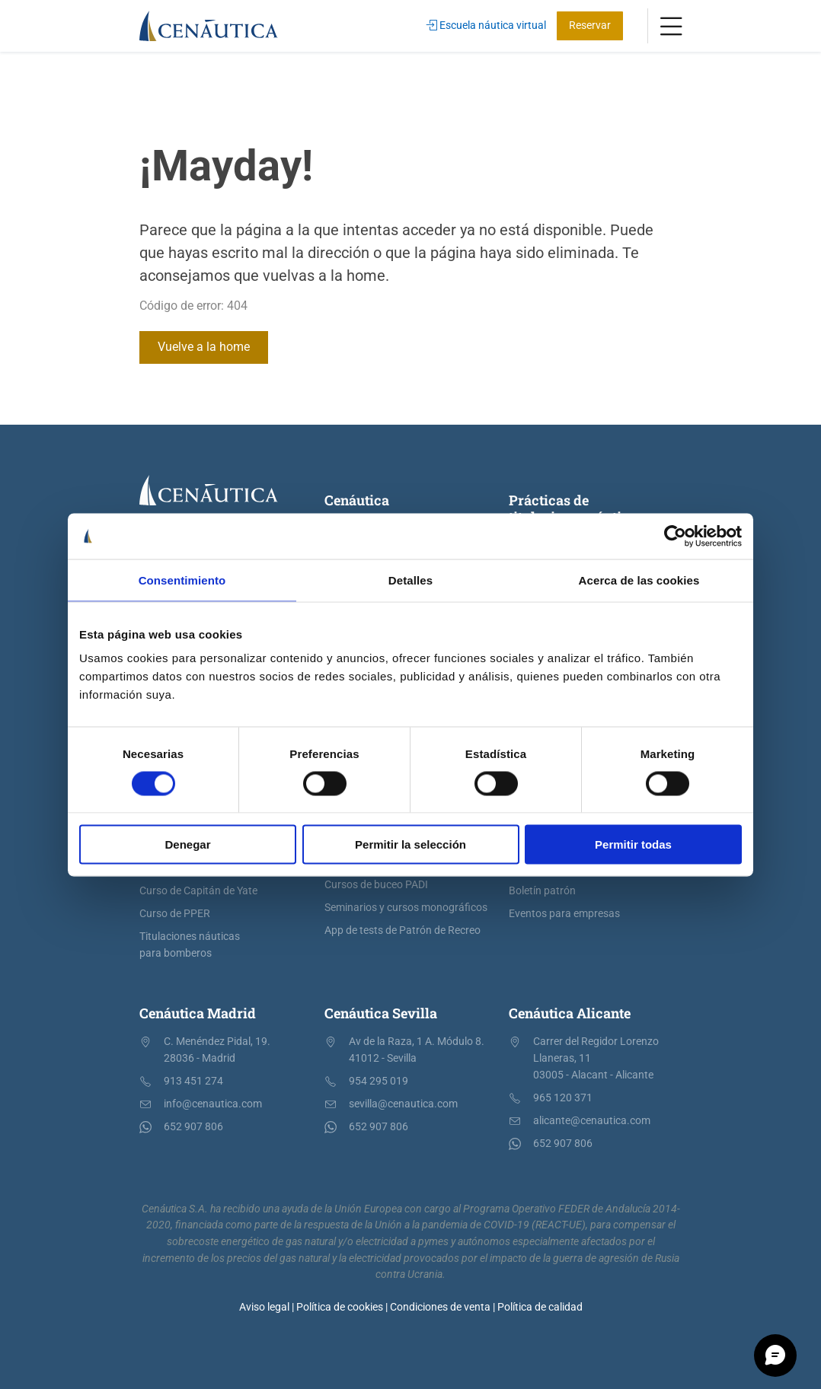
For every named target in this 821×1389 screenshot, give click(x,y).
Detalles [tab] (410, 579)
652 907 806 (193, 1126)
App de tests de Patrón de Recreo (402, 930)
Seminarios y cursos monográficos (405, 907)
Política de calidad (540, 1307)
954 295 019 (378, 1081)
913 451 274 (193, 1081)
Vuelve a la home (204, 346)
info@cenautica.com (213, 1104)
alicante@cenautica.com (591, 1120)
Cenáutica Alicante (570, 1013)
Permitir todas (633, 844)
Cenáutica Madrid (197, 1013)
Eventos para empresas (564, 913)
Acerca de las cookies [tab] (639, 579)
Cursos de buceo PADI (376, 884)
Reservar (590, 25)
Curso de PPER (174, 913)
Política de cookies (339, 1307)
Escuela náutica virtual (486, 25)
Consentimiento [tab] (182, 579)
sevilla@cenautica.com (403, 1104)
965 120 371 (563, 1097)
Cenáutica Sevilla (380, 1013)
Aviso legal (264, 1307)
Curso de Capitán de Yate (198, 890)
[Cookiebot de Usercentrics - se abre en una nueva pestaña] (675, 535)
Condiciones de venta (440, 1307)
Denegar (187, 844)
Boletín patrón (542, 890)
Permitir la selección (410, 844)
